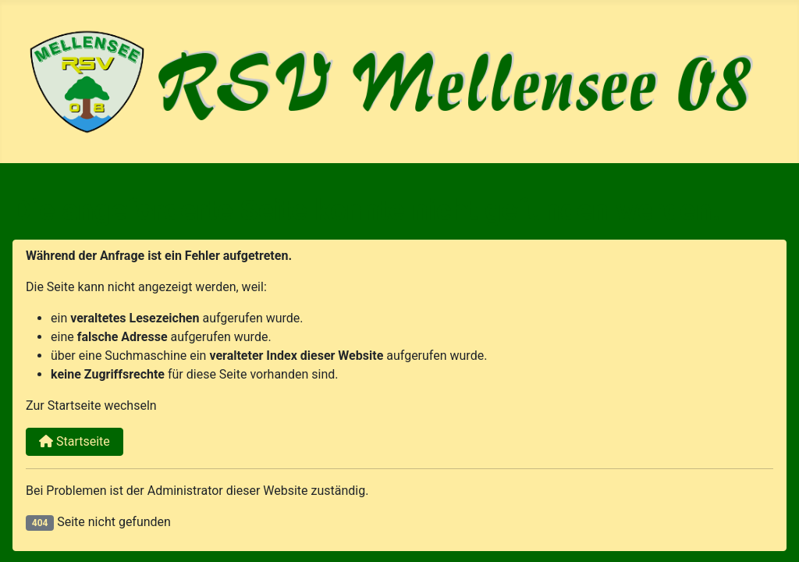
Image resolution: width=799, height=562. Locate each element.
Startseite (74, 441)
